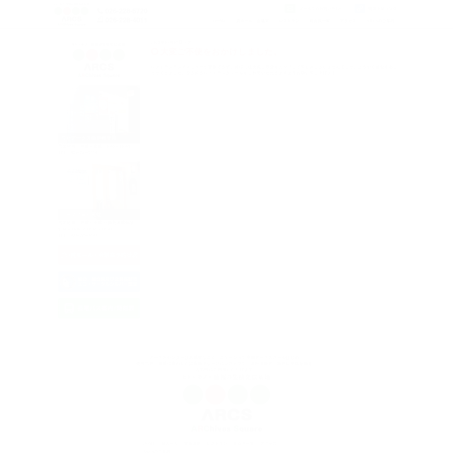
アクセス (348, 21)
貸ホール (170, 443)
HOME (219, 21)
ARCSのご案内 (380, 21)
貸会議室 (192, 443)
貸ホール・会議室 (252, 21)
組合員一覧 (320, 21)
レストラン (289, 21)
